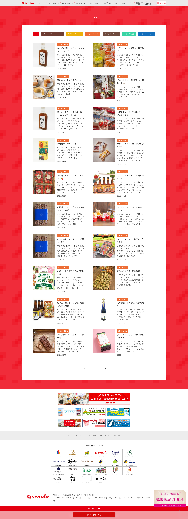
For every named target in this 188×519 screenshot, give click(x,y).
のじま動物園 (106, 3)
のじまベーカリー (94, 3)
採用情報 (117, 435)
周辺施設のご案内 (139, 3)
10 (98, 368)
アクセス (130, 3)
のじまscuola (28, 3)
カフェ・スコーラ (67, 3)
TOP (39, 3)
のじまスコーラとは (75, 435)
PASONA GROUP (94, 509)
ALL (36, 34)
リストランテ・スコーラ (51, 3)
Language (162, 3)
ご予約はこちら (94, 515)
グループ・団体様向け (148, 3)
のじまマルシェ (81, 3)
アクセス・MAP (90, 435)
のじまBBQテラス (119, 3)
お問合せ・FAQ (105, 435)
